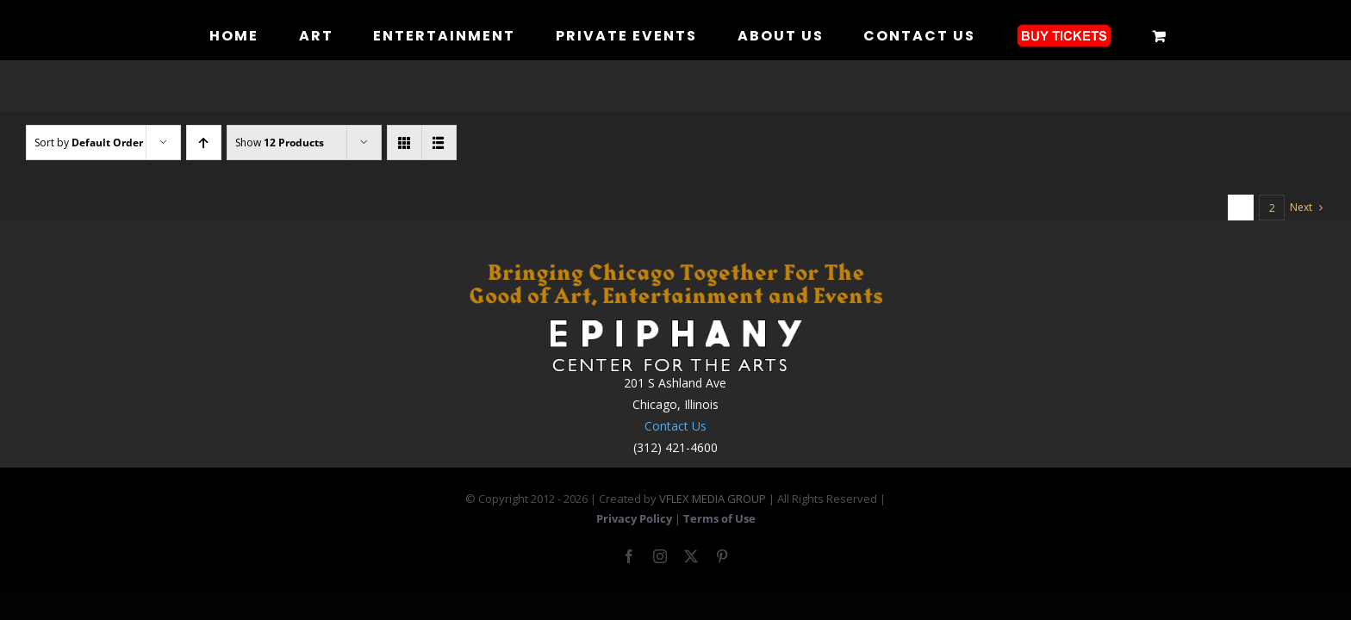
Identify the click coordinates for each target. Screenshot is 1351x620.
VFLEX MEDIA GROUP (712, 498)
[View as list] (439, 142)
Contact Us (675, 426)
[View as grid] (404, 142)
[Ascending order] (204, 142)
